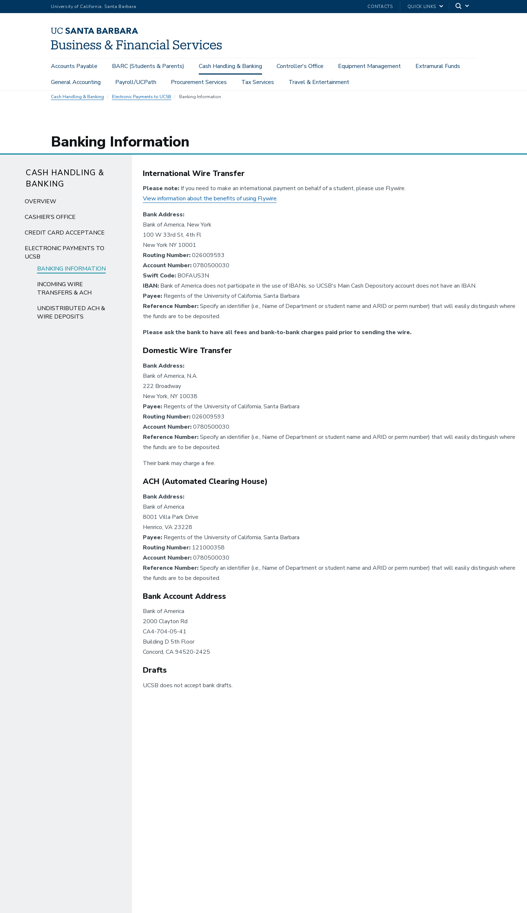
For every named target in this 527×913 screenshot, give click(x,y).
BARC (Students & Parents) (148, 66)
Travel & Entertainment (319, 82)
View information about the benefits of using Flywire (210, 203)
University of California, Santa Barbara (93, 6)
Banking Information (71, 272)
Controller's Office (300, 66)
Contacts (380, 6)
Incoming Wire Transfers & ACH (64, 292)
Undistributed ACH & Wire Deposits (71, 316)
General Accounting (76, 82)
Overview (40, 205)
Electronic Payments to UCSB (141, 100)
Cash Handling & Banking (230, 66)
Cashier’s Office (50, 221)
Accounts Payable (74, 66)
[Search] (462, 6)
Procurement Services (199, 82)
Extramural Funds (437, 66)
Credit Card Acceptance (65, 236)
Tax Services (257, 82)
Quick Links (421, 6)
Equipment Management (369, 66)
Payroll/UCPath (135, 82)
